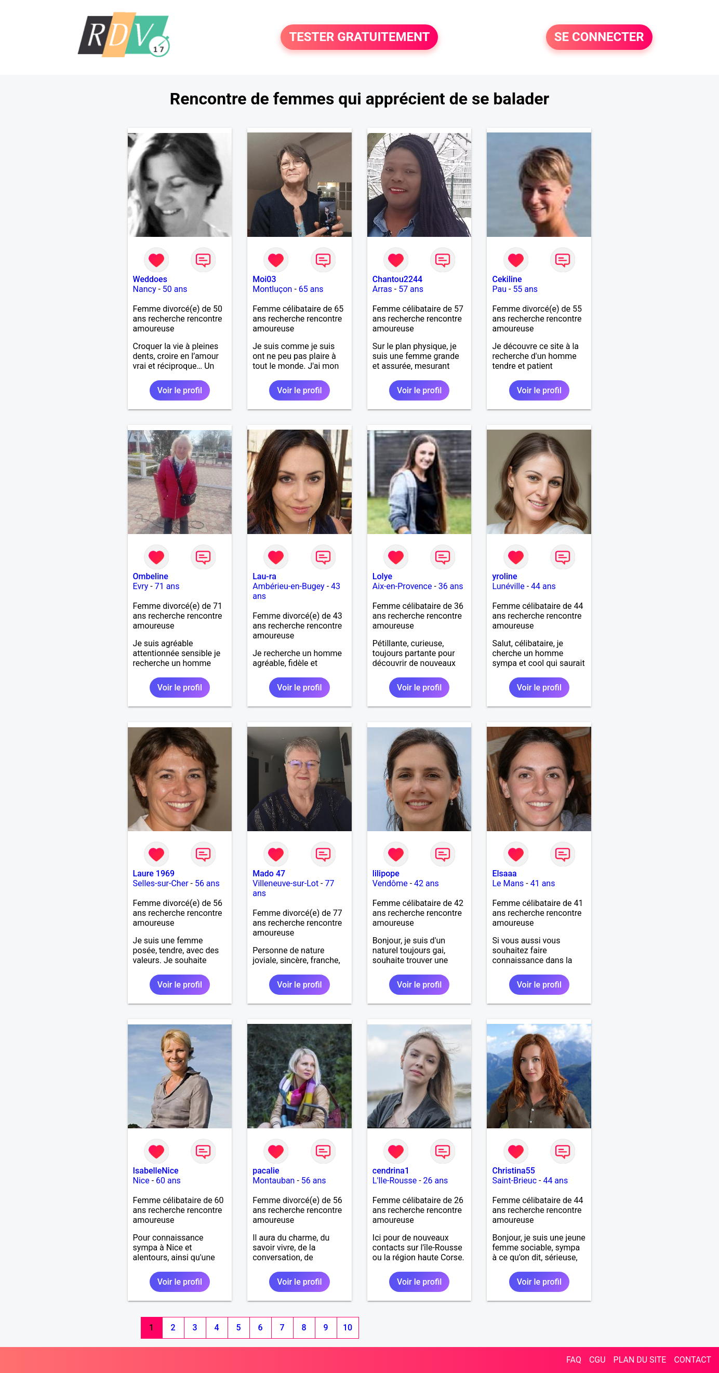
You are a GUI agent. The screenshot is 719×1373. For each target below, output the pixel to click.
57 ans (410, 289)
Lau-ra (264, 576)
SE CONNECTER (599, 37)
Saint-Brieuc (514, 1180)
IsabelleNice (156, 1171)
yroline (504, 576)
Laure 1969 (154, 873)
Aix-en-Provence (402, 586)
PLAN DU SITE (640, 1360)
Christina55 (513, 1171)
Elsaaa (504, 873)
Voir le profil (179, 390)
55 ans (525, 289)
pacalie (265, 1171)
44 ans (543, 586)
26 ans (435, 1180)
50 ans (175, 289)
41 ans (542, 883)
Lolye (382, 576)
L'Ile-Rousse (394, 1180)
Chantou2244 (397, 279)
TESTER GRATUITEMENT (359, 37)
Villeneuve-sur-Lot (285, 883)
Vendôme (390, 883)
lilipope (386, 873)
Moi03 (264, 279)
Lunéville (508, 586)
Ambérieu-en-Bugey (288, 586)
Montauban (273, 1180)
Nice (141, 1180)
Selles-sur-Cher (161, 883)
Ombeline (150, 576)
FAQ (573, 1360)
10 (347, 1327)
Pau (499, 289)
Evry (141, 586)
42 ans (426, 883)
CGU (597, 1360)
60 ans (168, 1180)
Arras (382, 289)
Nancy (144, 289)
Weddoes (150, 279)
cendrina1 (390, 1171)
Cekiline (507, 279)
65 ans (311, 289)
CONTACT (692, 1360)
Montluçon (272, 289)
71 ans (167, 586)
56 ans (207, 883)
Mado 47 (268, 873)
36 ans (450, 586)
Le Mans (508, 883)
